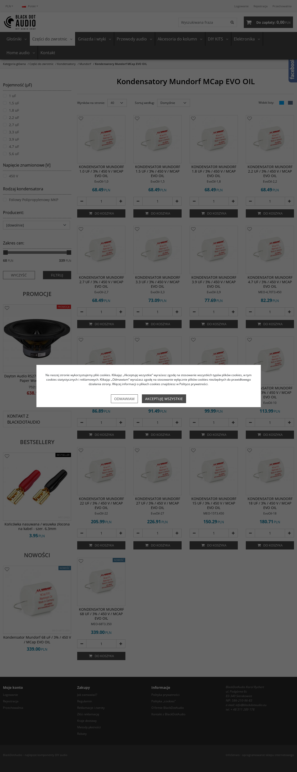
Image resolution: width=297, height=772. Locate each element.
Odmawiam (124, 398)
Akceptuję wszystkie (164, 398)
